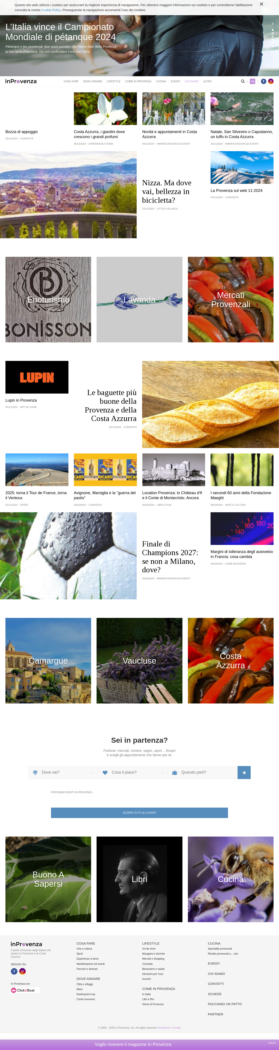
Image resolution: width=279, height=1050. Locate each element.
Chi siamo (192, 81)
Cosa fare (71, 81)
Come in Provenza (138, 81)
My (252, 81)
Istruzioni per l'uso (152, 974)
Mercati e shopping (153, 958)
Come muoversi (86, 999)
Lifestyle (114, 81)
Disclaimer (164, 1027)
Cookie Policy (51, 10)
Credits (177, 1027)
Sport (80, 953)
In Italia (146, 994)
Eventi (175, 81)
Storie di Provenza (153, 1004)
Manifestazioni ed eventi (91, 963)
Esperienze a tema (87, 958)
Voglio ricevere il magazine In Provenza (133, 1044)
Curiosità (147, 963)
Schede (215, 994)
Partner (215, 1014)
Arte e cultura (84, 948)
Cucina (161, 81)
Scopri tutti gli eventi (139, 812)
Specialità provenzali (220, 948)
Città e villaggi (85, 984)
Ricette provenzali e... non (223, 953)
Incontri (146, 979)
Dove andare (92, 81)
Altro (207, 81)
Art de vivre (149, 948)
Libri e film (148, 999)
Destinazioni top (86, 994)
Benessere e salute (153, 969)
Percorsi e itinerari (87, 969)
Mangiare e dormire (153, 953)
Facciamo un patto (225, 1004)
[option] (139, 38)
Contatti (216, 984)
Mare (79, 989)
